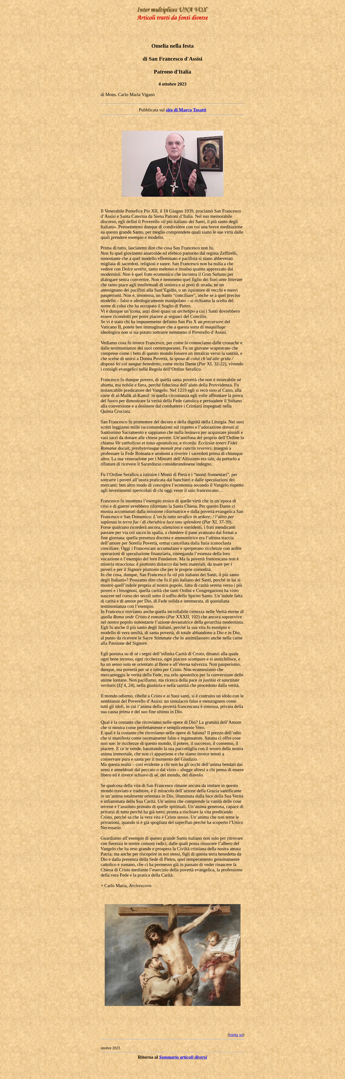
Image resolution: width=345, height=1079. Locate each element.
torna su (236, 1034)
